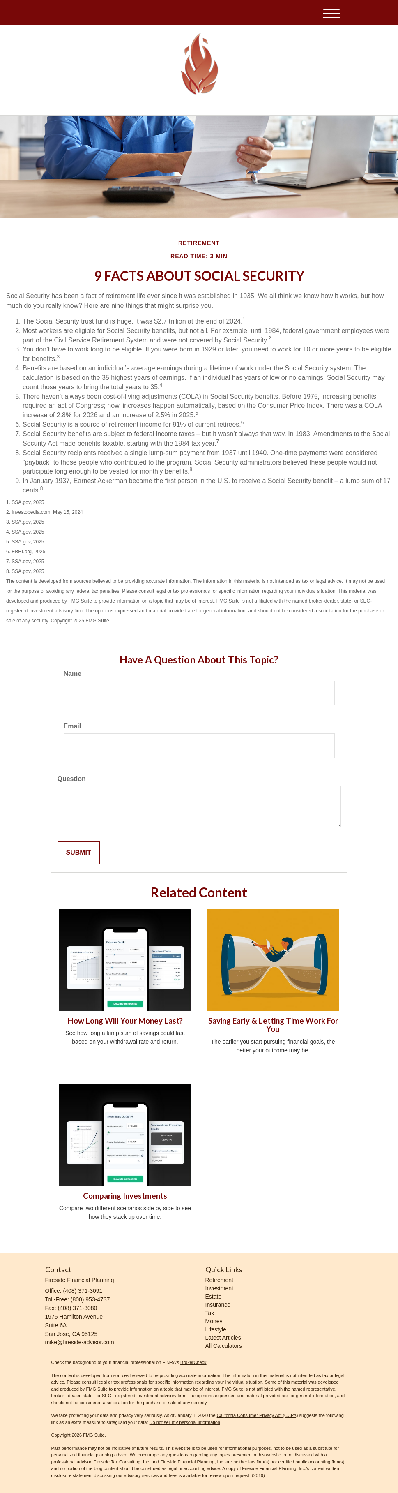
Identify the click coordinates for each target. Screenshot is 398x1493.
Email (72, 726)
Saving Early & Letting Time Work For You (273, 1025)
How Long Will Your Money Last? (125, 1020)
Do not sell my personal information (185, 1422)
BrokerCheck (193, 1362)
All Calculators (223, 1346)
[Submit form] (79, 852)
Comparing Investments (125, 1195)
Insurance (217, 1304)
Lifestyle (215, 1329)
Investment (219, 1288)
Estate (213, 1296)
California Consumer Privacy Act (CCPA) (257, 1415)
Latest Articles (223, 1337)
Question (72, 778)
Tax (209, 1313)
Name (73, 673)
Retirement (219, 1280)
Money (214, 1321)
